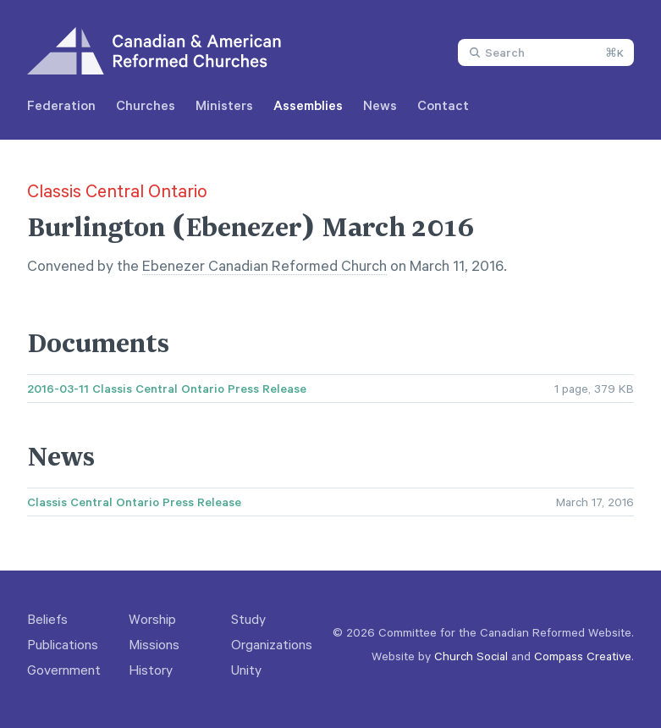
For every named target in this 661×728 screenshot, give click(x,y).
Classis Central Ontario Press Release (134, 502)
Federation (61, 105)
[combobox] (546, 52)
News (380, 105)
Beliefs (47, 618)
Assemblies (308, 105)
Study (248, 618)
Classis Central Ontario (117, 190)
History (151, 669)
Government (64, 669)
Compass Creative (582, 655)
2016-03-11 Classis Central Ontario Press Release (166, 388)
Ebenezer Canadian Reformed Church (264, 265)
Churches (145, 105)
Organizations (271, 644)
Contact (443, 105)
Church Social (471, 655)
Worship (152, 618)
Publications (62, 644)
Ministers (224, 105)
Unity (246, 669)
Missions (154, 644)
